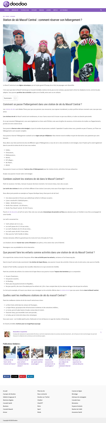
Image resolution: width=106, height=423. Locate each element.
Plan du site (41, 391)
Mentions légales (8, 400)
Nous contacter (42, 394)
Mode (39, 412)
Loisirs (48, 10)
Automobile (64, 10)
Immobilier (15, 10)
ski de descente (12, 212)
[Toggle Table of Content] (14, 98)
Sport (7, 16)
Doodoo (15, 420)
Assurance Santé (77, 412)
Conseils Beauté (8, 409)
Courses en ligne (77, 391)
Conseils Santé (7, 403)
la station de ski (65, 290)
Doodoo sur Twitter (43, 397)
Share (6, 376)
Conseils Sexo (76, 400)
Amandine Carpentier (20, 332)
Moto (39, 406)
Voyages (34, 10)
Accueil (5, 391)
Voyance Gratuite (77, 406)
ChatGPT (40, 403)
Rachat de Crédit (77, 409)
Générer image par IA (9, 397)
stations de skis (10, 109)
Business (5, 406)
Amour (5, 412)
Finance (6, 10)
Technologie (25, 10)
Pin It (22, 376)
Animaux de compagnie (79, 397)
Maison (41, 10)
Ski (4, 16)
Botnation (75, 403)
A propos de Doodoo (9, 394)
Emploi (55, 10)
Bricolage (75, 394)
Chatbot (39, 400)
